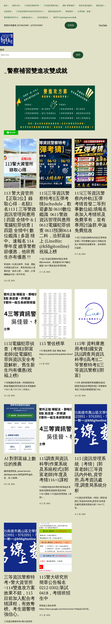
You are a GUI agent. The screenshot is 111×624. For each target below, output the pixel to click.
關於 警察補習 (68, 5)
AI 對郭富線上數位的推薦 (20, 461)
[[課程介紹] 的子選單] (20, 5)
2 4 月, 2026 (44, 363)
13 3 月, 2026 (80, 395)
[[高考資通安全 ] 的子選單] (49, 17)
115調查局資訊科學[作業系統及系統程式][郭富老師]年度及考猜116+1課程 (54, 469)
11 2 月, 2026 (80, 514)
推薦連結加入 (27, 17)
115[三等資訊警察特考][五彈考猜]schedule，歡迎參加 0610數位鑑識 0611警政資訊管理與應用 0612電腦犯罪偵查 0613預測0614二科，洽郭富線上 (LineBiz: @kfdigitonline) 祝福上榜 (55, 222)
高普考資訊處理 (85, 5)
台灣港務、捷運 (83, 11)
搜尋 (2, 50)
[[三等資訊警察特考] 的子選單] (39, 5)
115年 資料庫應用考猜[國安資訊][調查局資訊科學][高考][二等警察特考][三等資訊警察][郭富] (89, 359)
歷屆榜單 (69, 11)
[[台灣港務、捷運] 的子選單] (91, 11)
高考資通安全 (43, 17)
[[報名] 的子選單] (8, 5)
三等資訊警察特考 (31, 5)
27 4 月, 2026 (80, 254)
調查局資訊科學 (54, 11)
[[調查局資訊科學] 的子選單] (62, 11)
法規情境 (7, 11)
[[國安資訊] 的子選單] (104, 5)
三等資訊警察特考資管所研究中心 (30, 11)
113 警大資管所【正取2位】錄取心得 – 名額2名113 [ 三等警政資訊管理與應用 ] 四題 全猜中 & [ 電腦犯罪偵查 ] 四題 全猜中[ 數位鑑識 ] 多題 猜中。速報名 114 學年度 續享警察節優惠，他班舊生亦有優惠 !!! (20, 224)
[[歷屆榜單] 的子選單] (73, 11)
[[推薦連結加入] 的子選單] (33, 17)
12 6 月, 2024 (9, 280)
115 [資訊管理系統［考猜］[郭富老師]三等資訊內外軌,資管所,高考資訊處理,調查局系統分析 (91, 474)
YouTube (103, 25)
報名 (6, 5)
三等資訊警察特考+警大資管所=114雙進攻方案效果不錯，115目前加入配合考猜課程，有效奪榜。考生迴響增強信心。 (19, 595)
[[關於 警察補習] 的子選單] (75, 5)
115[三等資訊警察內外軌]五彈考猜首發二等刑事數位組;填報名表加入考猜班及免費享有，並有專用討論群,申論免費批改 (91, 211)
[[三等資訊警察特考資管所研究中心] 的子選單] (44, 11)
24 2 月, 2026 (9, 484)
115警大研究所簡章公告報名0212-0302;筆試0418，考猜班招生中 (54, 587)
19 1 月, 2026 (44, 615)
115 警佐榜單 (52, 343)
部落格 (71, 25)
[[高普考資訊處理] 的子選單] (92, 5)
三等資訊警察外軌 (50, 5)
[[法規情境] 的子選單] (12, 11)
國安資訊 (100, 5)
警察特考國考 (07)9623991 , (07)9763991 (23, 25)
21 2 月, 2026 (44, 503)
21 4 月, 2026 (9, 395)
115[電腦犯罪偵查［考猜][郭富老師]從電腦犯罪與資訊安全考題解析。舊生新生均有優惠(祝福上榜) (19, 359)
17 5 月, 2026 (44, 272)
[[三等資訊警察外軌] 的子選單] (59, 5)
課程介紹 (16, 5)
